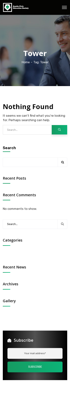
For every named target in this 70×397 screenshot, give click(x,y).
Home (26, 62)
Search (9, 148)
